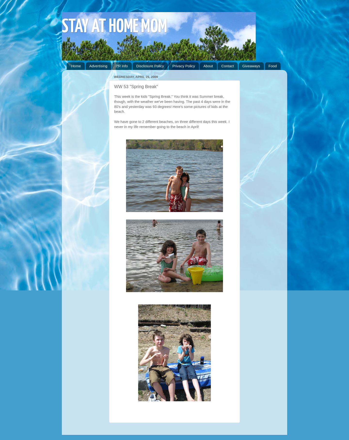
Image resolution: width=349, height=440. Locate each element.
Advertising (98, 66)
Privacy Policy (183, 66)
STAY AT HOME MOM (114, 27)
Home (76, 66)
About (208, 66)
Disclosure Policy (150, 66)
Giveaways (251, 66)
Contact (227, 66)
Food (273, 66)
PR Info (122, 66)
